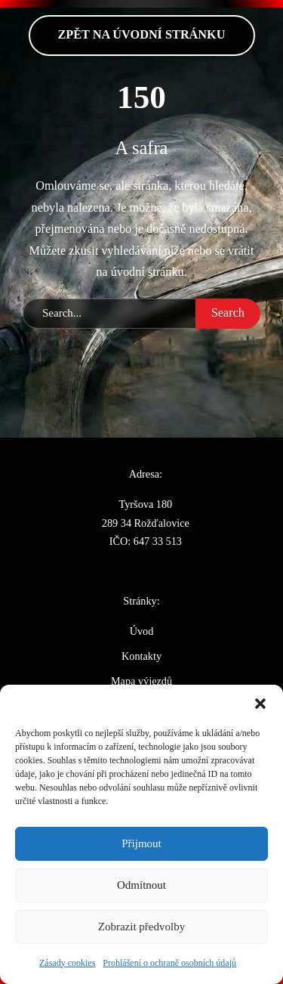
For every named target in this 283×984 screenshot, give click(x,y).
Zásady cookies (67, 963)
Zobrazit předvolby (141, 927)
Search (228, 313)
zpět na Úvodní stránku (142, 35)
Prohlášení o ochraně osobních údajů (169, 963)
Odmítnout (141, 885)
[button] (260, 703)
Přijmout (141, 843)
